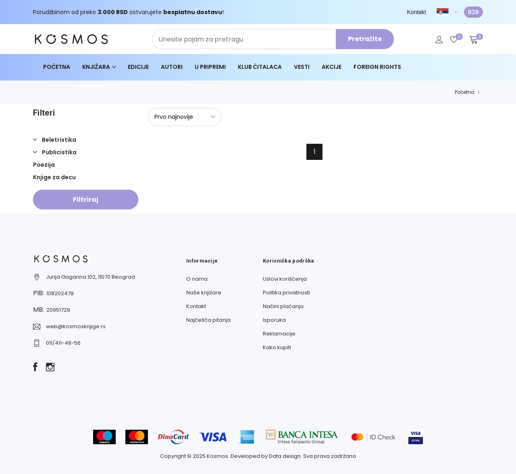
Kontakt (416, 12)
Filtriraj (85, 199)
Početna (56, 67)
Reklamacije (279, 333)
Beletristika (58, 140)
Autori (172, 67)
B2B (473, 12)
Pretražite (364, 38)
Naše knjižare (203, 292)
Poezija (44, 165)
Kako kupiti (277, 347)
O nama (197, 279)
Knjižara (96, 67)
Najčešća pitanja (208, 320)
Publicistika (59, 152)
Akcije (331, 67)
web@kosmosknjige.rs (76, 326)
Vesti (302, 67)
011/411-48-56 (63, 343)
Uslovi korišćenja (285, 279)
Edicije (138, 67)
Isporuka (274, 320)
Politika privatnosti (286, 292)
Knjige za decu (54, 177)
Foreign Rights (377, 67)
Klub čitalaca (260, 67)
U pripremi (210, 67)
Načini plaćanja (283, 306)
